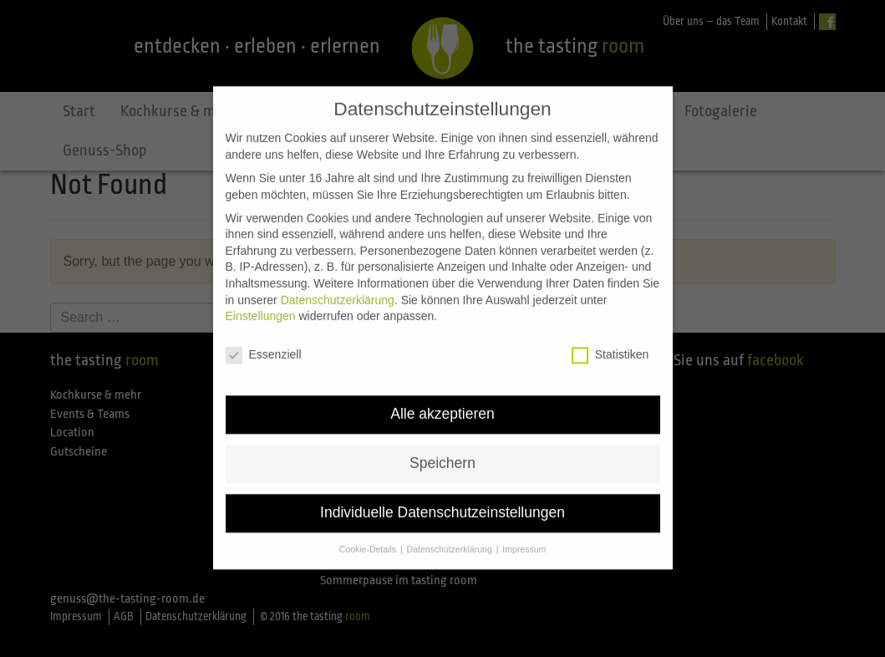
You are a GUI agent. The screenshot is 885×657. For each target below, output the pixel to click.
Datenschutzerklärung (337, 284)
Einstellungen (261, 300)
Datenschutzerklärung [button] (451, 533)
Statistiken (610, 339)
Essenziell (264, 339)
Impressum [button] (524, 533)
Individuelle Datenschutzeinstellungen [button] (442, 496)
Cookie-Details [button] (369, 533)
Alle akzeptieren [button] (442, 398)
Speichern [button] (442, 447)
